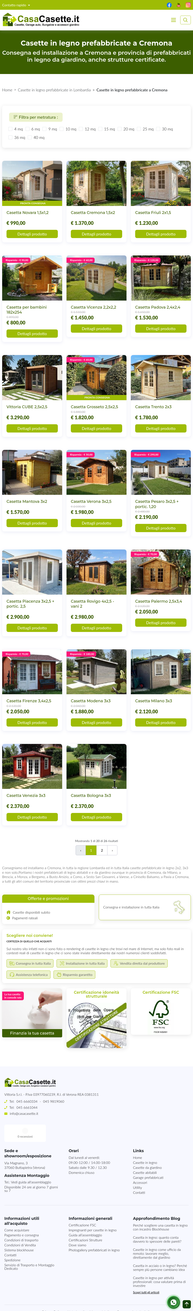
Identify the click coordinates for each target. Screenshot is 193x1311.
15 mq (109, 129)
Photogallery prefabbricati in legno (94, 1232)
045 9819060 (53, 1101)
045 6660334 (26, 1101)
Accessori (140, 1165)
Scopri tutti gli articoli (146, 1274)
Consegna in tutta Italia (134, 1294)
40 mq (39, 137)
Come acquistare (16, 1213)
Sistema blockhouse (19, 1232)
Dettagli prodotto (32, 234)
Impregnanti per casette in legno (93, 1213)
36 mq (19, 137)
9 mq (52, 129)
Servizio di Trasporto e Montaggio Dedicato (29, 1249)
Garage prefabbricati (148, 1160)
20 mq (128, 129)
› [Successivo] (112, 850)
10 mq (70, 129)
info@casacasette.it (24, 1113)
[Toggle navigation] (173, 20)
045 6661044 (26, 1107)
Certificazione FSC (82, 1208)
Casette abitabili (145, 1155)
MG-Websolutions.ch (140, 1304)
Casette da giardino (147, 1150)
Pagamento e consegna (21, 1218)
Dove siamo (77, 1227)
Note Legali (76, 1294)
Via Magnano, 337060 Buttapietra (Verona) (24, 1147)
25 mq (148, 129)
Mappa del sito (100, 1294)
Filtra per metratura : (36, 117)
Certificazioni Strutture (85, 1223)
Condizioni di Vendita (20, 1227)
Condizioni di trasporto (21, 1223)
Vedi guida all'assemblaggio (31, 1165)
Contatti (139, 1175)
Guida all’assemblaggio (85, 1218)
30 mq (167, 129)
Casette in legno (145, 1145)
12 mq (90, 129)
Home (7, 89)
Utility (137, 1170)
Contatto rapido (14, 5)
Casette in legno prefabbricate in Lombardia (54, 89)
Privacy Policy (52, 1294)
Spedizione (12, 1242)
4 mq (18, 129)
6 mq (35, 129)
